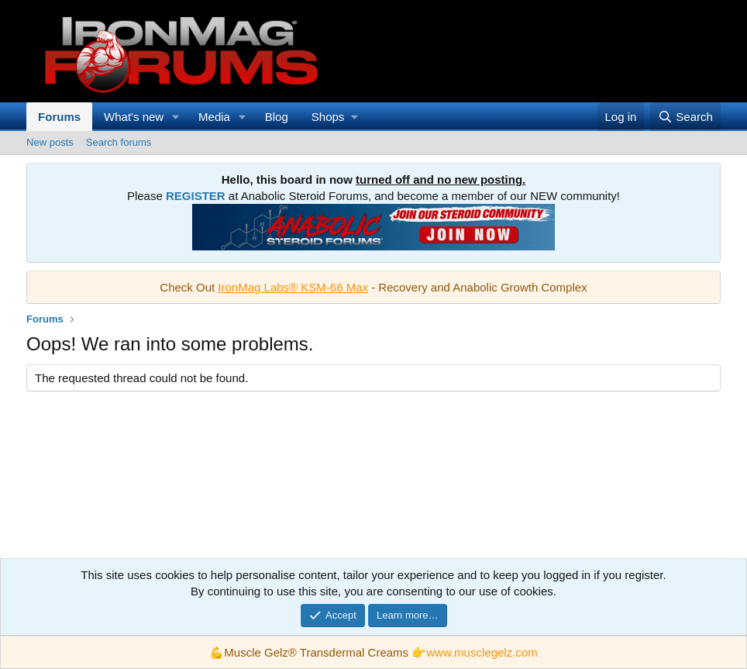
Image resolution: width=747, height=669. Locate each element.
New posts (50, 142)
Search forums (119, 142)
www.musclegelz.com (481, 652)
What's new (134, 116)
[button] (176, 116)
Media (214, 116)
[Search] (685, 116)
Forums (59, 116)
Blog (276, 116)
